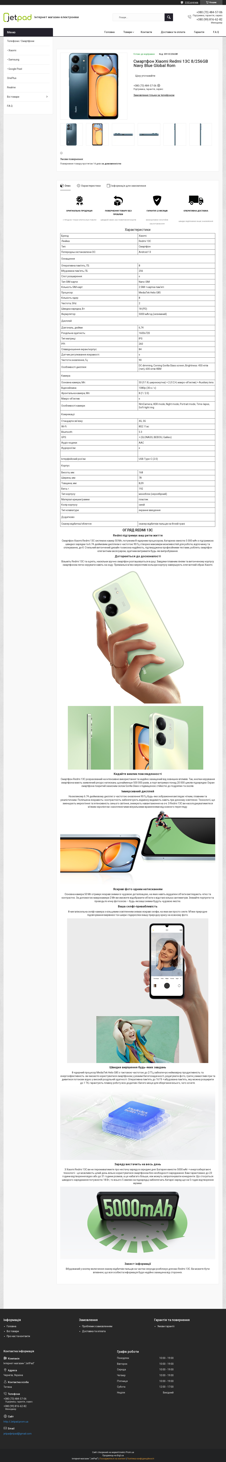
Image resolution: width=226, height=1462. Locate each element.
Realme (11, 87)
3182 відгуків (191, 2)
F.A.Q (216, 32)
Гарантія (199, 32)
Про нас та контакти (18, 1336)
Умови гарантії (165, 1326)
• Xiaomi (11, 50)
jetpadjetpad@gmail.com (18, 1433)
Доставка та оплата (173, 32)
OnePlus (11, 78)
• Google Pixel (14, 68)
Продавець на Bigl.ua (113, 1455)
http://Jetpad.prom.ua (16, 1421)
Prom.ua (130, 1452)
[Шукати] (169, 17)
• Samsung (13, 59)
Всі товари (13, 96)
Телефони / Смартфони (20, 41)
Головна (109, 32)
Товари (127, 32)
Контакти (146, 32)
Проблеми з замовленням (97, 1326)
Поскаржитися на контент (113, 1458)
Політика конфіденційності (140, 1458)
